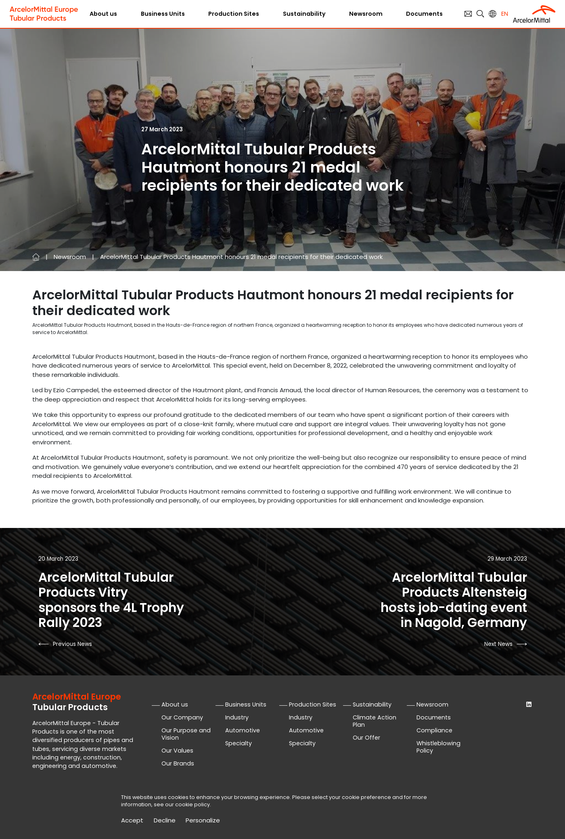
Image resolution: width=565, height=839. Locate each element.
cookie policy (192, 804)
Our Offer (366, 738)
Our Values (177, 750)
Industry (237, 717)
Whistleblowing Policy (438, 747)
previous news (72, 644)
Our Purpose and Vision (186, 734)
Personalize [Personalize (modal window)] (203, 820)
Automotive (242, 730)
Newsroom (366, 14)
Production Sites (233, 14)
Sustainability (304, 14)
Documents (424, 14)
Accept (132, 820)
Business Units (163, 14)
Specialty (238, 743)
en (504, 14)
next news (498, 644)
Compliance (434, 730)
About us (103, 14)
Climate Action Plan (374, 721)
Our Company (182, 717)
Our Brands (177, 763)
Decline (165, 820)
